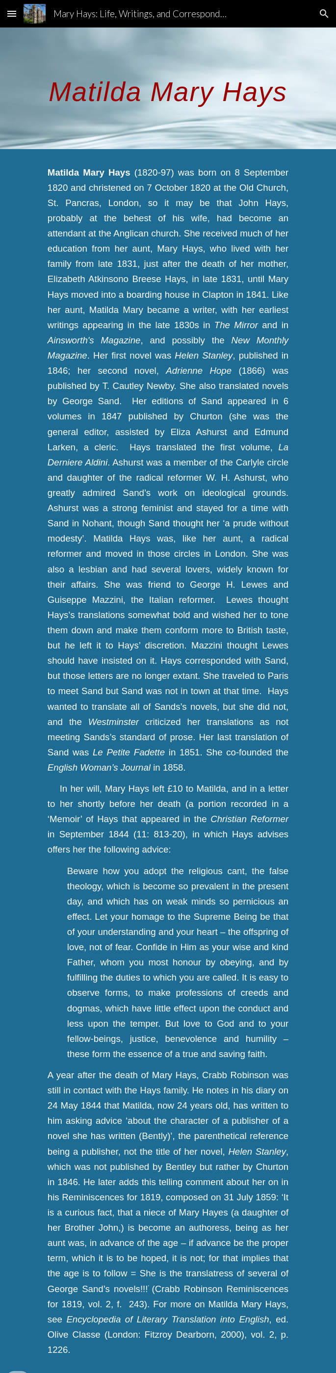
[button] (12, 13)
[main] (168, 88)
